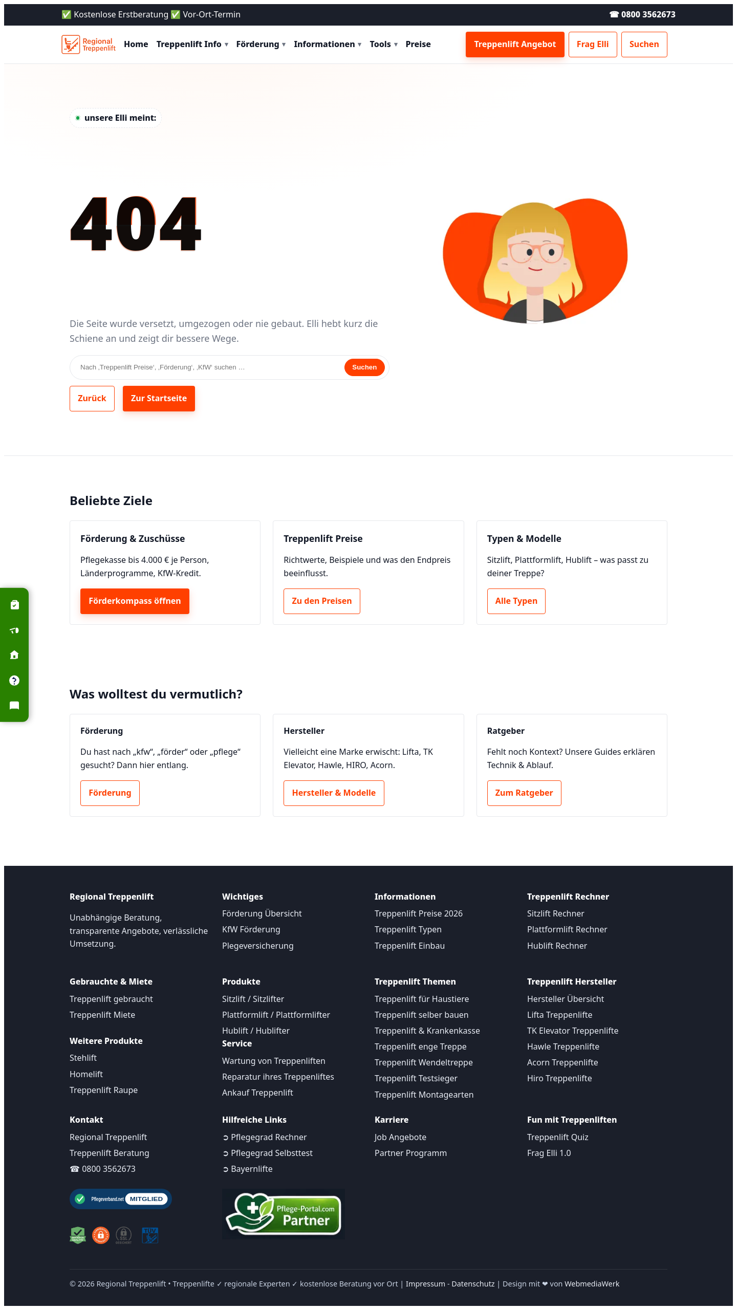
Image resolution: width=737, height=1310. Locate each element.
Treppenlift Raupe (104, 1090)
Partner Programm (411, 1153)
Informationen (327, 44)
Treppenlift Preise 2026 (419, 913)
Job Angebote (400, 1137)
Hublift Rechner (557, 945)
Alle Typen (516, 600)
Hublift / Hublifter (256, 1030)
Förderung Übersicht (262, 913)
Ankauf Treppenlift (257, 1092)
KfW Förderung (251, 929)
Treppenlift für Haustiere (422, 999)
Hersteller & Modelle (334, 792)
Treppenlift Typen (408, 929)
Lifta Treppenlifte (560, 1014)
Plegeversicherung (258, 945)
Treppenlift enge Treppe (421, 1046)
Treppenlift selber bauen (422, 1014)
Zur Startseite (159, 398)
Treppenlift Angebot (515, 44)
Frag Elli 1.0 (549, 1153)
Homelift (86, 1074)
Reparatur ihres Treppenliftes (278, 1076)
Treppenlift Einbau (410, 945)
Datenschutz (472, 1284)
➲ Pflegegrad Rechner (264, 1137)
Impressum (425, 1284)
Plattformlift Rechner (567, 929)
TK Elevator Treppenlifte (573, 1030)
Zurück (92, 398)
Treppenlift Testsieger (416, 1078)
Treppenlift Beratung (109, 1153)
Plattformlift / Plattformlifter (276, 1014)
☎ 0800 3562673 (642, 14)
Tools (383, 44)
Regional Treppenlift (108, 1137)
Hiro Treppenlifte (559, 1078)
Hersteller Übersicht (565, 999)
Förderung (261, 44)
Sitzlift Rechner (555, 913)
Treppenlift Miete (102, 1014)
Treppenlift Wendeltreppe (424, 1062)
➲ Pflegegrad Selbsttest (267, 1153)
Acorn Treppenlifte (562, 1062)
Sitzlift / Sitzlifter (253, 999)
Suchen (644, 44)
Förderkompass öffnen (135, 600)
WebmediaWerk (592, 1284)
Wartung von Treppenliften (274, 1060)
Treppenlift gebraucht (111, 999)
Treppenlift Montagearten (424, 1094)
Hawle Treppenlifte (563, 1046)
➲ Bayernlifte (247, 1168)
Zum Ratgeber (524, 792)
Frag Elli (593, 44)
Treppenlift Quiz (558, 1137)
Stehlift (83, 1057)
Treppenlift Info (192, 44)
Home (136, 44)
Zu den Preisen (322, 600)
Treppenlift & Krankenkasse (427, 1030)
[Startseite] (88, 44)
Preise (418, 44)
